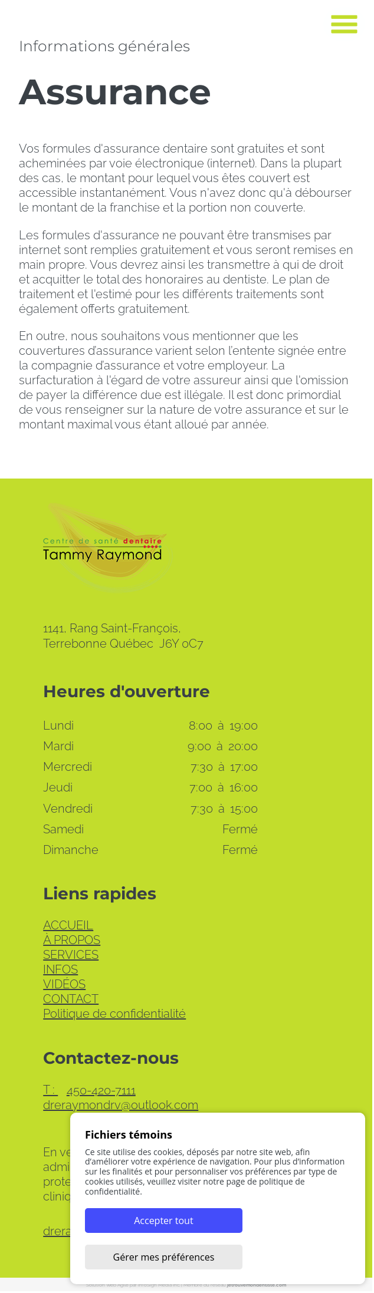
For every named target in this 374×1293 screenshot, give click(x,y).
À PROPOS (72, 941)
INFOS (61, 971)
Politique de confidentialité (115, 1015)
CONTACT (71, 1000)
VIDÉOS (65, 985)
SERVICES (71, 956)
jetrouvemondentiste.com (257, 1286)
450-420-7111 (90, 1091)
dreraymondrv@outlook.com (121, 1106)
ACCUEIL (69, 926)
